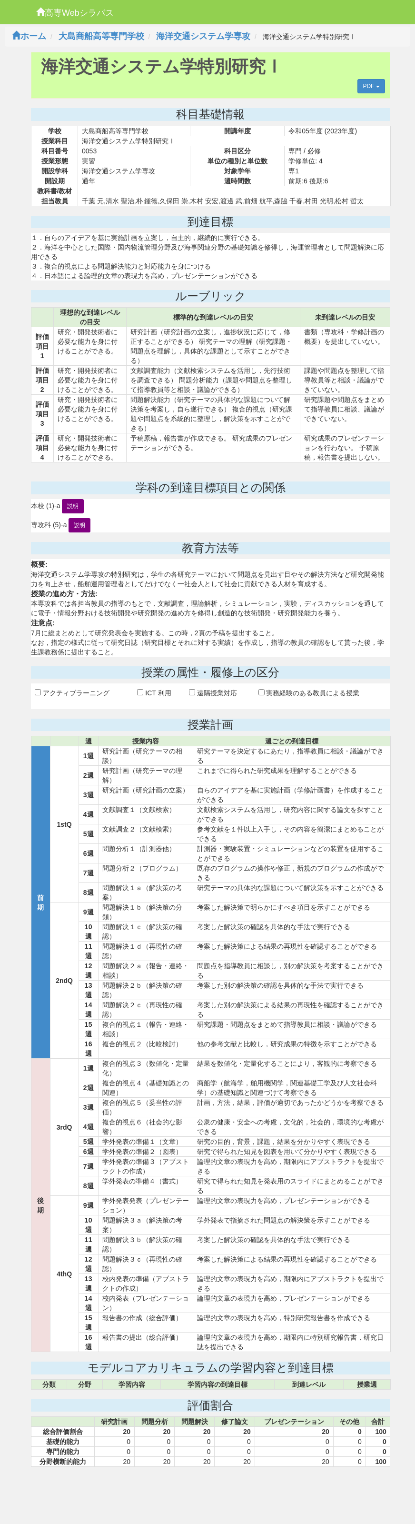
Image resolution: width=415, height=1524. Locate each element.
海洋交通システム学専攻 (203, 36)
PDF (371, 86)
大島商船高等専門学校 (101, 36)
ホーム (29, 36)
